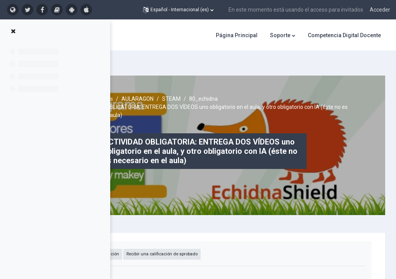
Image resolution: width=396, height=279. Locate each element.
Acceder (380, 10)
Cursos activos (164, 85)
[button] (178, 10)
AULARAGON (206, 85)
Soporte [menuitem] (280, 35)
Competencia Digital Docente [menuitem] (344, 35)
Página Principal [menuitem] (237, 35)
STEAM (240, 85)
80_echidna (272, 85)
